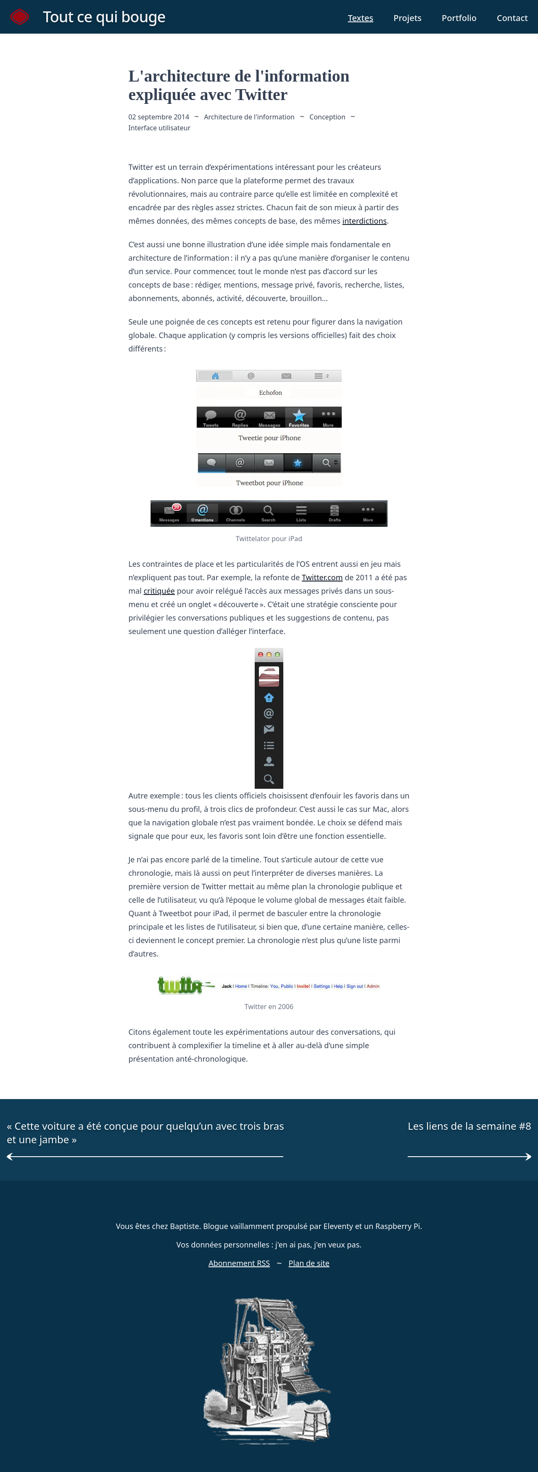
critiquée (159, 590)
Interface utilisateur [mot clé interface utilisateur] (159, 127)
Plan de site (309, 1263)
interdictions (365, 220)
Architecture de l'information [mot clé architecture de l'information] (249, 117)
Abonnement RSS (239, 1263)
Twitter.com (322, 577)
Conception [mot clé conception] (328, 117)
